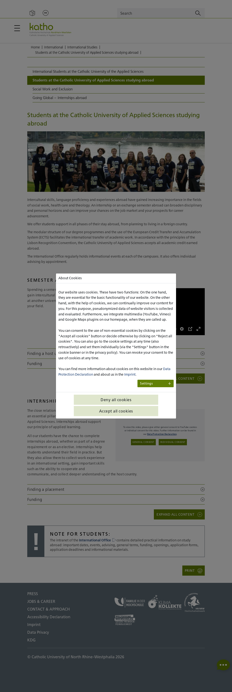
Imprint (34, 624)
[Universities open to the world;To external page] (130, 620)
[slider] (136, 329)
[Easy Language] (32, 13)
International (53, 47)
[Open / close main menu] (17, 28)
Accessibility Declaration (48, 616)
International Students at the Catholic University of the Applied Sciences (88, 71)
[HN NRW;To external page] (194, 602)
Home (35, 47)
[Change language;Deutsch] (45, 13)
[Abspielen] (122, 329)
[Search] (198, 13)
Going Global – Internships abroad (60, 97)
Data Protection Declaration (162, 434)
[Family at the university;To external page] (130, 602)
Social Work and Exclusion (53, 89)
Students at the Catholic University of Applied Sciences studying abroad (86, 52)
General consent (143, 442)
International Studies (82, 47)
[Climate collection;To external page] (164, 602)
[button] (116, 353)
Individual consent (172, 442)
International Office (97, 540)
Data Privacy (38, 632)
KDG (31, 640)
